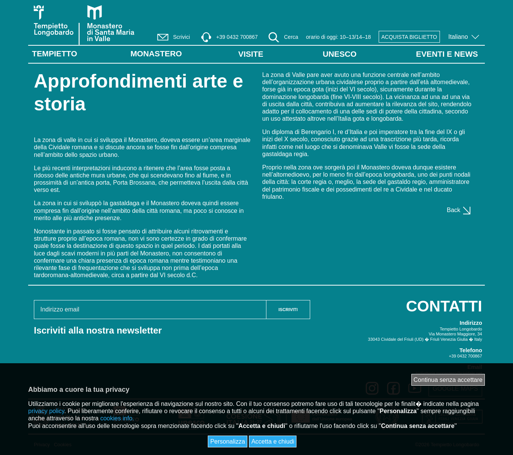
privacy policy (46, 411)
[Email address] (150, 309)
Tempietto (54, 53)
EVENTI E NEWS (447, 53)
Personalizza (227, 441)
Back (459, 210)
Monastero (156, 53)
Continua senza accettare (448, 380)
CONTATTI (444, 306)
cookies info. (117, 418)
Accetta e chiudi (272, 441)
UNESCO (340, 53)
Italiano (459, 37)
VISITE (250, 53)
